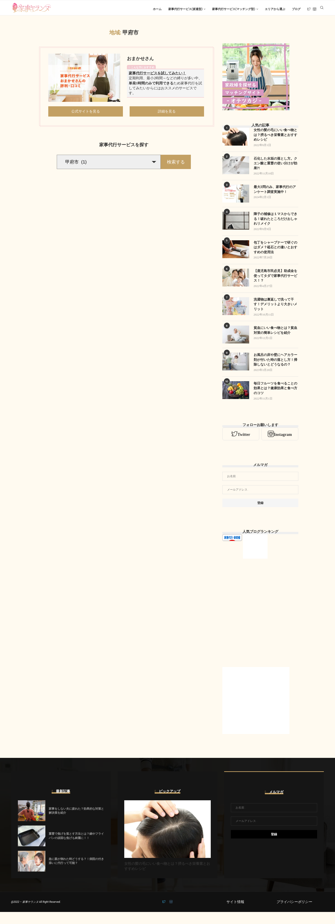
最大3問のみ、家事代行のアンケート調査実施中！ (274, 193)
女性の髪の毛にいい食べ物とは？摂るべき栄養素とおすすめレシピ (275, 138)
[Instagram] (314, 9)
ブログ (296, 9)
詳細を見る (167, 114)
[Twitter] (309, 9)
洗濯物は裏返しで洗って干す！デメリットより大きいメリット (275, 310)
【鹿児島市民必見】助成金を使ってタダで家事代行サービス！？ (275, 281)
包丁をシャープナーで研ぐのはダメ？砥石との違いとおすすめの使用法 (275, 252)
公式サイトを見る (85, 114)
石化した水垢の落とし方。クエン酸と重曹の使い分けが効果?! (275, 167)
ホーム (157, 9)
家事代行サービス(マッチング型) (233, 9)
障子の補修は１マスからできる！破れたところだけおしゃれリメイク (275, 223)
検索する (176, 164)
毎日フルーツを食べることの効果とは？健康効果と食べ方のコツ (275, 400)
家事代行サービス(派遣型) (185, 9)
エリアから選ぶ (275, 9)
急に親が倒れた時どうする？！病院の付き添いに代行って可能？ (76, 873)
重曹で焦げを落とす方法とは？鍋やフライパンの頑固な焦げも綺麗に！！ (76, 848)
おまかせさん (140, 61)
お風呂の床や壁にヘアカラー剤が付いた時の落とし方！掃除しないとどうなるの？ (275, 368)
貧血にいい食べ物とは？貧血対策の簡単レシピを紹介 (275, 336)
